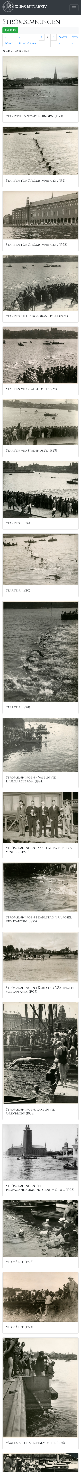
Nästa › (63, 40)
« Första (9, 40)
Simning (10, 30)
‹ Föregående (27, 40)
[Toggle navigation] (74, 7)
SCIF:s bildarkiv (24, 6)
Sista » (75, 40)
